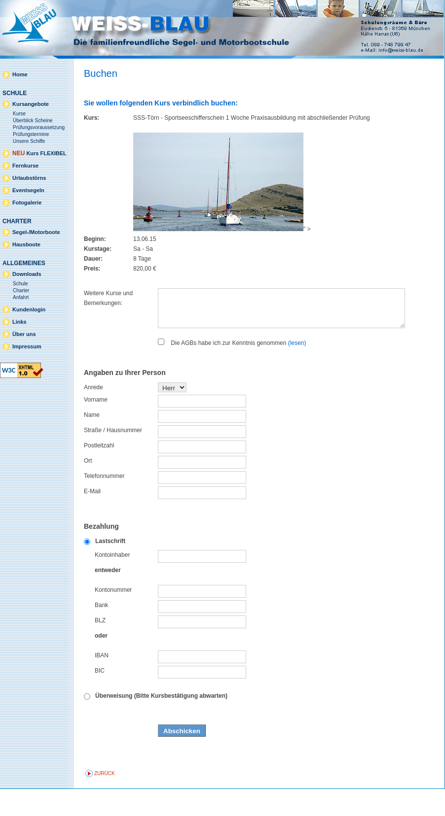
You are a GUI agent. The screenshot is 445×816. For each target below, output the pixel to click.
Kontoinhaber (112, 581)
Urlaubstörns (29, 178)
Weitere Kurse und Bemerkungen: (108, 298)
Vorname (96, 426)
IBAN (102, 682)
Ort (88, 487)
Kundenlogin (28, 309)
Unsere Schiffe (29, 141)
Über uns (24, 334)
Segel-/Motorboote (36, 232)
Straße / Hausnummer (113, 457)
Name (92, 442)
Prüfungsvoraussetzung (39, 127)
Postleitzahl (99, 472)
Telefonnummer (104, 503)
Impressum (26, 346)
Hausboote (26, 244)
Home (20, 74)
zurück (104, 800)
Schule (20, 283)
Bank (101, 632)
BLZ (100, 647)
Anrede (93, 414)
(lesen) (297, 370)
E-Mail (92, 518)
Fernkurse (25, 166)
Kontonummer (113, 616)
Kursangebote (30, 104)
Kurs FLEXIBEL (39, 153)
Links (19, 322)
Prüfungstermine (31, 134)
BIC (100, 697)
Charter (21, 290)
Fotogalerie (26, 202)
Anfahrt (21, 297)
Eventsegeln (28, 190)
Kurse (19, 113)
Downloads (26, 274)
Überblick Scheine (33, 120)
